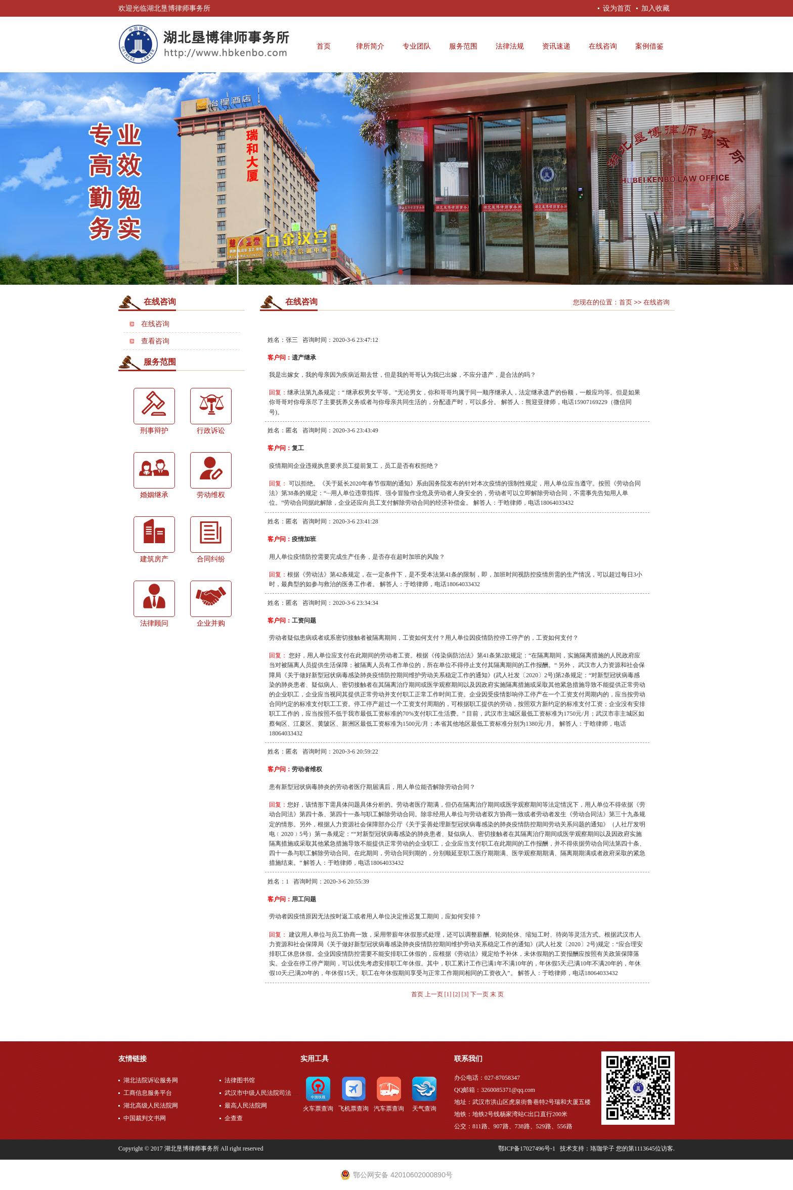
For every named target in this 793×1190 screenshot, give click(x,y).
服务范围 (463, 46)
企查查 (234, 1118)
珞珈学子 (602, 1148)
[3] (465, 994)
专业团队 (417, 46)
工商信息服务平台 (147, 1092)
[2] (456, 994)
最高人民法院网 (246, 1105)
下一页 (479, 994)
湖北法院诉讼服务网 (150, 1080)
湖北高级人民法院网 (150, 1105)
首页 (324, 46)
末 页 (497, 994)
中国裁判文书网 (144, 1118)
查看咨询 (155, 341)
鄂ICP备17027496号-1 (526, 1148)
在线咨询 (603, 46)
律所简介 (370, 46)
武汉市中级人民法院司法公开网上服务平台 (282, 1092)
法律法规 (510, 46)
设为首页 (617, 8)
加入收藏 (655, 8)
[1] (448, 994)
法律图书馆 (240, 1080)
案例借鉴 (649, 46)
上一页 (435, 994)
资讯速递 (556, 46)
